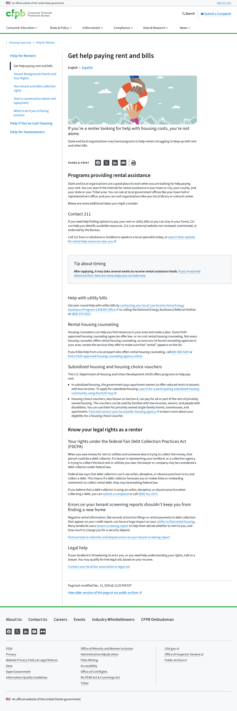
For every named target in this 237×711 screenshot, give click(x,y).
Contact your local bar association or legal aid (99, 566)
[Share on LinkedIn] (115, 162)
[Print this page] (133, 163)
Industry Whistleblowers (113, 619)
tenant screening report (112, 526)
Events (79, 619)
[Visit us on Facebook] (9, 631)
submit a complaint (116, 494)
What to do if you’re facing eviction (31, 113)
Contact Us (37, 619)
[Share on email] (123, 162)
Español (87, 67)
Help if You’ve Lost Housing (31, 123)
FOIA (9, 648)
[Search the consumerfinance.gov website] (188, 14)
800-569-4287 (180, 352)
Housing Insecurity (20, 42)
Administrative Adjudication (99, 654)
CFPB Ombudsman (157, 619)
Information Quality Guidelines (26, 677)
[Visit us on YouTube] (34, 631)
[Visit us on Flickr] (43, 631)
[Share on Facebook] (98, 162)
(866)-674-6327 (81, 314)
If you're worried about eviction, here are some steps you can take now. (137, 273)
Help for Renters (45, 42)
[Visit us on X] (17, 631)
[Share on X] (106, 162)
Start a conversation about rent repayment (35, 100)
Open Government (18, 671)
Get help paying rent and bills (33, 66)
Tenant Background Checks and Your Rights (35, 76)
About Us (14, 619)
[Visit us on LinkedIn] (26, 631)
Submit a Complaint (216, 14)
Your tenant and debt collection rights (35, 88)
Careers (60, 619)
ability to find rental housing (176, 521)
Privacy (11, 654)
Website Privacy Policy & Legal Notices (32, 660)
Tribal (84, 683)
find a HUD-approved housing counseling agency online (105, 356)
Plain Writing (89, 660)
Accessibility (89, 666)
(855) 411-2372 (224, 3)
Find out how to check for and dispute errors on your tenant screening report (119, 537)
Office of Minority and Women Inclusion (107, 648)
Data (9, 666)
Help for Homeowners (27, 132)
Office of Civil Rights (94, 671)
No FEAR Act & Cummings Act (100, 677)
